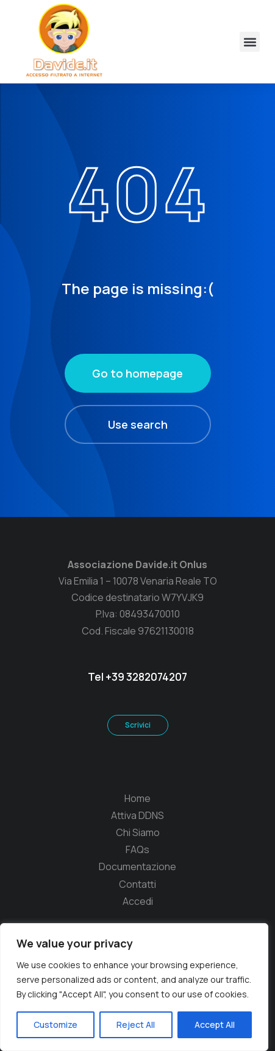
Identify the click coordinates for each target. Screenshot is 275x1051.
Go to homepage (137, 373)
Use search (138, 424)
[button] (250, 42)
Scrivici (138, 725)
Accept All (215, 1024)
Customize (55, 1024)
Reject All (135, 1024)
